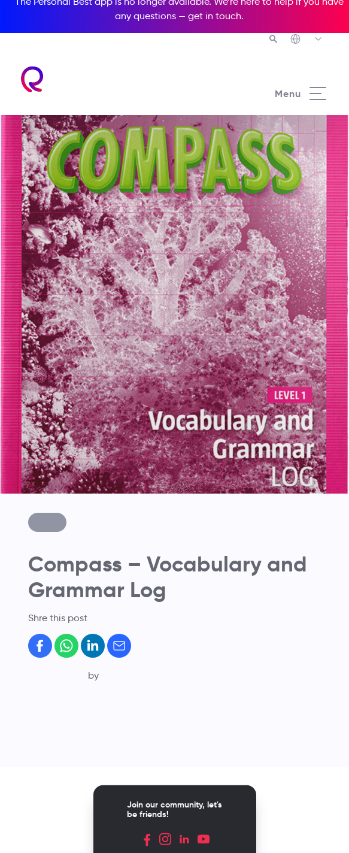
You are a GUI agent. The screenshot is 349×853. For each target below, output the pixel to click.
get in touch (214, 16)
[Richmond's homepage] (32, 79)
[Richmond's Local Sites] (307, 40)
